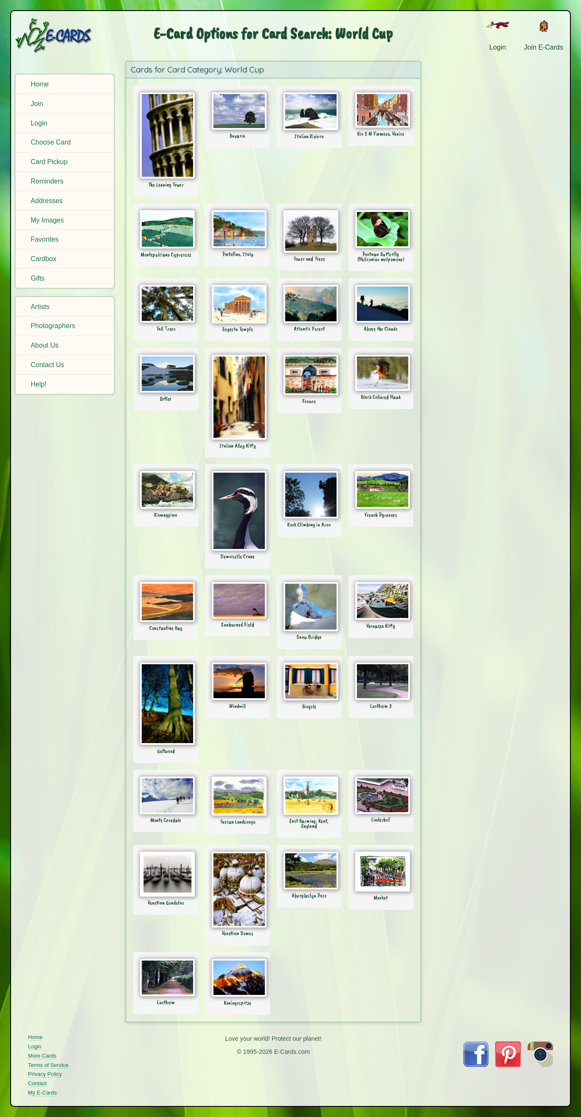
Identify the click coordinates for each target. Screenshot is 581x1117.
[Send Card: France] (309, 375)
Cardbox (43, 258)
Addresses (47, 200)
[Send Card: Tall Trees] (165, 304)
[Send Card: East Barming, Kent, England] (309, 796)
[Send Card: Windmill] (237, 681)
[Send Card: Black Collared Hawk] (381, 373)
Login (39, 123)
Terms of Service (48, 1065)
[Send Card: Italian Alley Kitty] (237, 397)
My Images (47, 220)
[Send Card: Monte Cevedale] (165, 795)
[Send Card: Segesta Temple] (237, 304)
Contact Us (47, 364)
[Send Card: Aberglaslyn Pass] (309, 870)
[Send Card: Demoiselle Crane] (237, 510)
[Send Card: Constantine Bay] (165, 602)
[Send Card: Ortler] (165, 374)
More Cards (42, 1056)
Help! (38, 384)
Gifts (38, 278)
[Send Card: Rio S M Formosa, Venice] (381, 110)
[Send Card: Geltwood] (165, 704)
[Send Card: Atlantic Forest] (309, 304)
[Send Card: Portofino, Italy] (237, 229)
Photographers (53, 325)
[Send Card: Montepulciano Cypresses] (165, 229)
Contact (37, 1083)
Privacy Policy (45, 1074)
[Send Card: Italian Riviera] (309, 111)
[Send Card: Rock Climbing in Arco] (309, 494)
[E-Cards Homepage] (66, 35)
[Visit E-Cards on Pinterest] (508, 1064)
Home (40, 84)
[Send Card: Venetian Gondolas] (165, 874)
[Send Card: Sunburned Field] (237, 600)
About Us (45, 345)
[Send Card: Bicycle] (309, 681)
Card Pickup (49, 161)
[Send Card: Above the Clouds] (381, 304)
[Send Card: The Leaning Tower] (165, 135)
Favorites (45, 239)
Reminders (47, 181)
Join (37, 103)
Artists (40, 306)
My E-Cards (42, 1092)
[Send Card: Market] (381, 871)
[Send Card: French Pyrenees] (381, 490)
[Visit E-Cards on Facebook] (475, 1064)
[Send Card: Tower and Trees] (309, 231)
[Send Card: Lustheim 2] (381, 681)
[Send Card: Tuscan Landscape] (237, 796)
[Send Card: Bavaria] (237, 111)
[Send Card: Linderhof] (381, 795)
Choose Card (50, 142)
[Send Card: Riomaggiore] (165, 490)
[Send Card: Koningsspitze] (237, 978)
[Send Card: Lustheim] (165, 977)
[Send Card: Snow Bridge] (309, 606)
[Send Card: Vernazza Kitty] (381, 601)
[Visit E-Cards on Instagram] (540, 1064)
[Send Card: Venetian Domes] (237, 889)
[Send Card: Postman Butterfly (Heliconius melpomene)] (381, 229)
